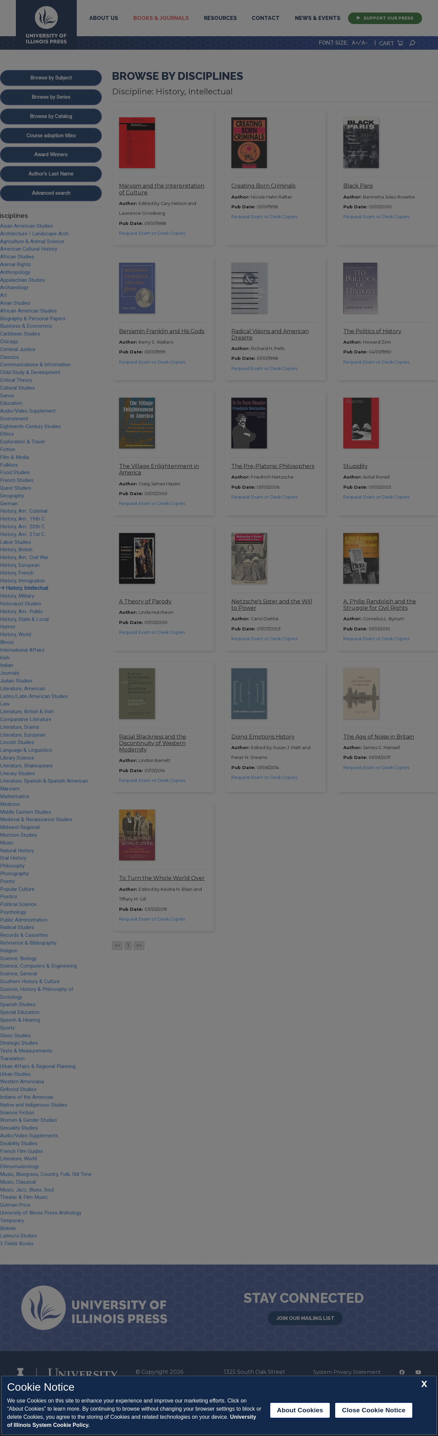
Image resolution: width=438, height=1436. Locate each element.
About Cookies (300, 1410)
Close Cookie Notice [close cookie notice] (373, 1410)
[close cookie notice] (424, 1384)
